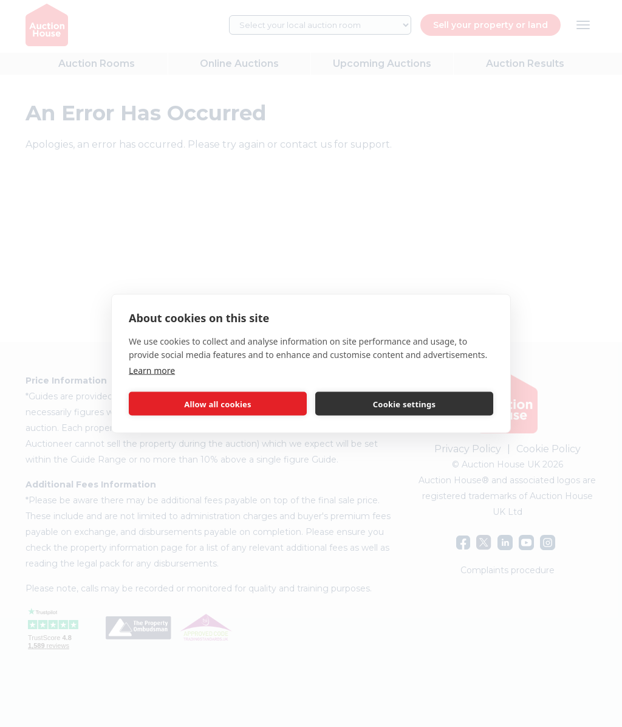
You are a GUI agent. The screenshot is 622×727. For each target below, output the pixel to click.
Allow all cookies (217, 403)
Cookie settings (404, 403)
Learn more (152, 370)
